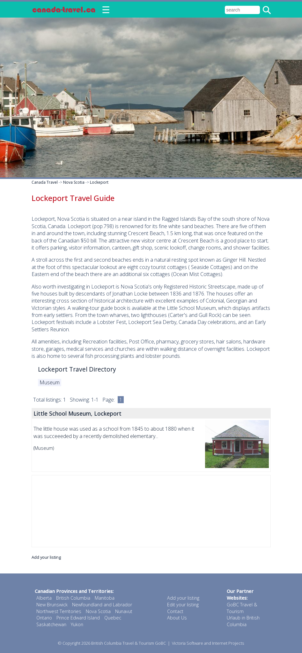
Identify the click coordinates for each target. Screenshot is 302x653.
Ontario (44, 618)
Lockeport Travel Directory (77, 369)
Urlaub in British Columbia (243, 621)
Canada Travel (45, 182)
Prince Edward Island (78, 618)
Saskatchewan (51, 624)
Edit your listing (183, 605)
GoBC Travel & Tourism (242, 608)
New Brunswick (52, 605)
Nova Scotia (74, 182)
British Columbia (73, 598)
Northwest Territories (58, 611)
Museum (50, 382)
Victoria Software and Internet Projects (208, 643)
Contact (175, 611)
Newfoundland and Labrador (102, 605)
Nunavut (123, 611)
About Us (177, 618)
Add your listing (46, 557)
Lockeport (99, 182)
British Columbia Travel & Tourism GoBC (128, 643)
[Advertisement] (151, 511)
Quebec (112, 618)
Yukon (77, 624)
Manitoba (104, 598)
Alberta (44, 598)
